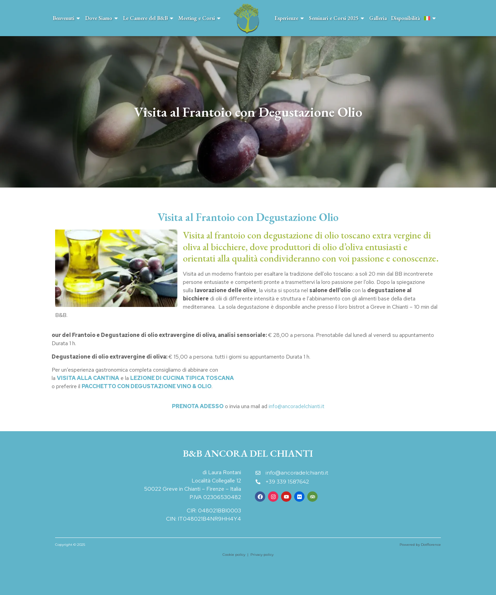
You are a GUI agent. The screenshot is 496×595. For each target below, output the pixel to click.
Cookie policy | (236, 554)
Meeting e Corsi (199, 18)
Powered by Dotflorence (420, 544)
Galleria (378, 18)
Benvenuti (67, 18)
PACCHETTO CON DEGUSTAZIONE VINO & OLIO (146, 386)
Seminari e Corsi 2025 (337, 18)
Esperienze (290, 18)
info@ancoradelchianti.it (296, 406)
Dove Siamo (102, 18)
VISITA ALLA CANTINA (88, 378)
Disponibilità (405, 18)
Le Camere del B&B (148, 18)
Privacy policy (261, 554)
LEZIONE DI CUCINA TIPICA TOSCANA (182, 378)
